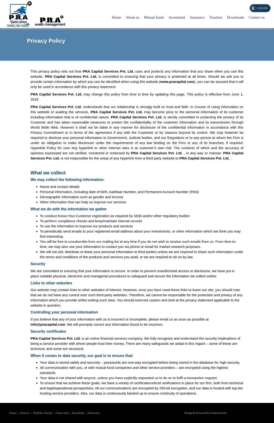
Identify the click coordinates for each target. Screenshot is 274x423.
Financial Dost (218, 413)
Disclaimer (78, 413)
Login (262, 8)
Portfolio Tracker (42, 413)
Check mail (62, 413)
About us (24, 413)
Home (116, 17)
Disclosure (93, 413)
